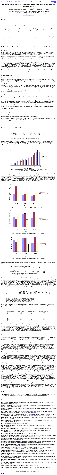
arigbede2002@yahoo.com (28, 15)
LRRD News (41, 1)
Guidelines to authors (29, 1)
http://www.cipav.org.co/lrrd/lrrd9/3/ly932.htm (18, 445)
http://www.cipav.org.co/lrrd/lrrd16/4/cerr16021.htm (40, 415)
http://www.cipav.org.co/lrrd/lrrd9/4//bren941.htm (30, 412)
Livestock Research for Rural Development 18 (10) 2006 (10, 1)
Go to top (2, 473)
